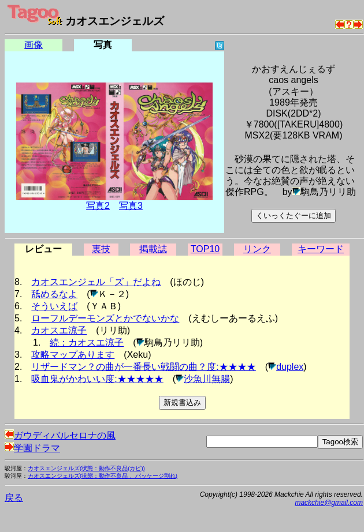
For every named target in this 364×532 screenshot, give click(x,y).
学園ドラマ (32, 448)
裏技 (101, 249)
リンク (257, 249)
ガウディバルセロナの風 (60, 435)
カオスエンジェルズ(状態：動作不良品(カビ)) (86, 468)
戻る (14, 498)
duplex (289, 367)
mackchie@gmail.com (329, 503)
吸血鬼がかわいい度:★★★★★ (97, 379)
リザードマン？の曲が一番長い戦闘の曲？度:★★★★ (143, 367)
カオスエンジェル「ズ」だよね (96, 282)
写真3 (131, 206)
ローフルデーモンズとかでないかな (105, 318)
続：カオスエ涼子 (87, 342)
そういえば (54, 306)
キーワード (321, 249)
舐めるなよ (54, 294)
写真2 (98, 206)
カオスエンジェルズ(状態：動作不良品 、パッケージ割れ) (102, 476)
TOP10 (205, 249)
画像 (33, 45)
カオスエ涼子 (59, 330)
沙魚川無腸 (207, 379)
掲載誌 (153, 249)
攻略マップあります (72, 354)
